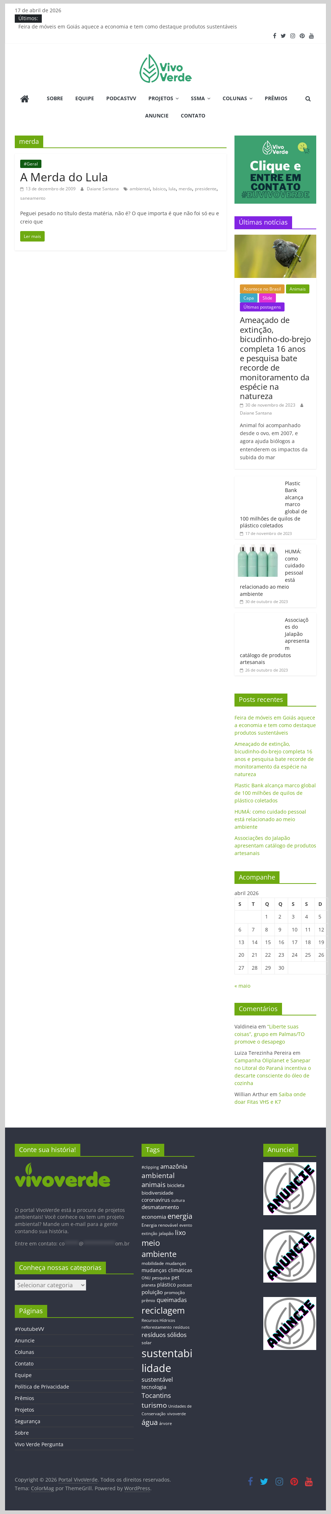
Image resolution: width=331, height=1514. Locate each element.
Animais (298, 289)
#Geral (31, 164)
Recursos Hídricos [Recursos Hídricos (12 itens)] (158, 1320)
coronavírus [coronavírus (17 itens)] (156, 1199)
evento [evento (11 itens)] (185, 1225)
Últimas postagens (262, 307)
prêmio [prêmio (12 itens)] (148, 1300)
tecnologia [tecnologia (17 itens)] (154, 1387)
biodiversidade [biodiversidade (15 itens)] (157, 1193)
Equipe (84, 98)
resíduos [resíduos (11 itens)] (181, 1327)
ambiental (140, 189)
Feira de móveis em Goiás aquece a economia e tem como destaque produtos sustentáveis (127, 26)
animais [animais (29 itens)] (154, 1184)
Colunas (235, 98)
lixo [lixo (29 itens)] (180, 1232)
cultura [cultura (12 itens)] (178, 1200)
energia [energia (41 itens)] (179, 1216)
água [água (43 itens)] (150, 1422)
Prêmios (276, 98)
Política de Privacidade (42, 1386)
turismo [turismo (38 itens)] (154, 1405)
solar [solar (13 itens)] (147, 1342)
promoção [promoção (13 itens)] (174, 1292)
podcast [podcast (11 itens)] (184, 1285)
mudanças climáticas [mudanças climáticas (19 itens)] (167, 1270)
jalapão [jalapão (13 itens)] (166, 1233)
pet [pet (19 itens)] (175, 1277)
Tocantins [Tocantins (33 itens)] (156, 1395)
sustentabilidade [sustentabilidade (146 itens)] (167, 1360)
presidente (205, 189)
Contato (193, 115)
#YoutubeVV (29, 1328)
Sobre (55, 98)
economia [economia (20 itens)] (154, 1216)
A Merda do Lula (64, 177)
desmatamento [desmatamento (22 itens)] (160, 1207)
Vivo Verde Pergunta (39, 1444)
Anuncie (157, 115)
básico (159, 189)
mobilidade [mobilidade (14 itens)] (153, 1263)
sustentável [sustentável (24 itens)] (157, 1380)
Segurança (27, 1421)
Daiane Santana (103, 189)
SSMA (198, 98)
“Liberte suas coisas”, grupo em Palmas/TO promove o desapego (269, 1034)
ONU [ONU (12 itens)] (146, 1277)
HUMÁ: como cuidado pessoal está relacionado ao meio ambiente (270, 819)
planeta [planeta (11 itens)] (149, 1285)
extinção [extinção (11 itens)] (149, 1233)
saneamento (32, 198)
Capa (248, 298)
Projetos (160, 98)
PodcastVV (121, 98)
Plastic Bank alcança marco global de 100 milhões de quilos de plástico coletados (275, 793)
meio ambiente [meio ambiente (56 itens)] (159, 1248)
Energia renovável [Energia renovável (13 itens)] (160, 1225)
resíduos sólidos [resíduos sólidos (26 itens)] (164, 1335)
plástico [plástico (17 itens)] (166, 1284)
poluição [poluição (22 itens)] (152, 1292)
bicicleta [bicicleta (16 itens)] (175, 1185)
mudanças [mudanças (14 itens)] (175, 1263)
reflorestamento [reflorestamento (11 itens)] (157, 1327)
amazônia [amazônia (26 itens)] (173, 1166)
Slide (267, 298)
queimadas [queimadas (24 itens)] (172, 1300)
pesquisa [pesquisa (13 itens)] (161, 1277)
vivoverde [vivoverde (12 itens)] (176, 1413)
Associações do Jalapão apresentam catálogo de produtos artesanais (275, 845)
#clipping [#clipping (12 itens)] (150, 1167)
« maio (242, 985)
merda (185, 189)
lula (172, 189)
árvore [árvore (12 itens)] (165, 1423)
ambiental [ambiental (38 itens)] (158, 1175)
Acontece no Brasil (262, 289)
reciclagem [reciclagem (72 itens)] (163, 1310)
